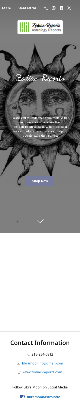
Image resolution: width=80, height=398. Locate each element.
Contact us (27, 8)
